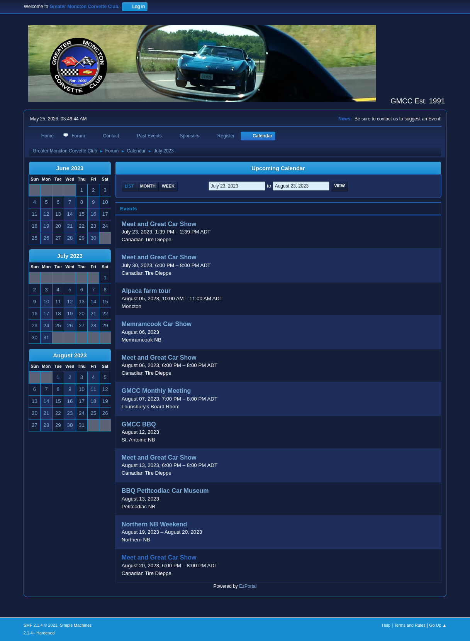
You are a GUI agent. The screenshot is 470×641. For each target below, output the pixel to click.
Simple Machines (76, 625)
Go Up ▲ (437, 625)
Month (148, 186)
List (129, 186)
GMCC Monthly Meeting (156, 391)
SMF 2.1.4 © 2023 (41, 625)
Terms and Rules (410, 625)
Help (386, 625)
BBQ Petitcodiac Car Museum (165, 491)
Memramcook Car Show (157, 324)
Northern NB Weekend (154, 524)
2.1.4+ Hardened (39, 633)
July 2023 (70, 256)
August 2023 (70, 355)
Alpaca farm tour (146, 291)
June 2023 (69, 168)
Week (168, 186)
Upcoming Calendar (278, 168)
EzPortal (247, 586)
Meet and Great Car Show (159, 224)
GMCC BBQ (139, 424)
